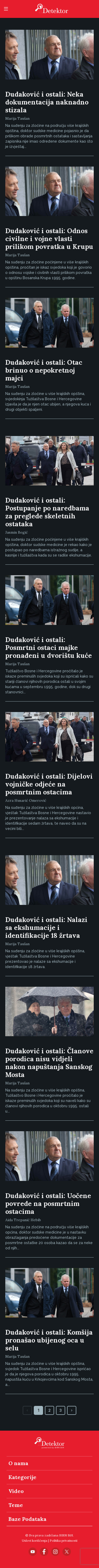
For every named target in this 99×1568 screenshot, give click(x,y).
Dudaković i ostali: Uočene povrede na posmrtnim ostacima (48, 1203)
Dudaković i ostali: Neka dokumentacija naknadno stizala (46, 102)
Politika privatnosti (63, 1540)
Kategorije (22, 1477)
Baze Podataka (27, 1519)
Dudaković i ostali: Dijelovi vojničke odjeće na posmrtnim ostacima (49, 784)
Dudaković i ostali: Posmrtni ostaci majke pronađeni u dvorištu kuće (48, 647)
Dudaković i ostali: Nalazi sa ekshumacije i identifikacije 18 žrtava (46, 927)
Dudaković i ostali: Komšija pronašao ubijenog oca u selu (49, 1340)
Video (16, 1491)
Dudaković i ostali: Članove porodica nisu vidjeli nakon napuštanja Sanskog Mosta (49, 1063)
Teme (15, 1505)
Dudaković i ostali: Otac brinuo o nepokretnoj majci (43, 370)
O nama (18, 1463)
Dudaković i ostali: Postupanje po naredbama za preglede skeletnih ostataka (47, 512)
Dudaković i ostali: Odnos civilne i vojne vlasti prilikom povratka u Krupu (49, 239)
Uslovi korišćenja (34, 1540)
